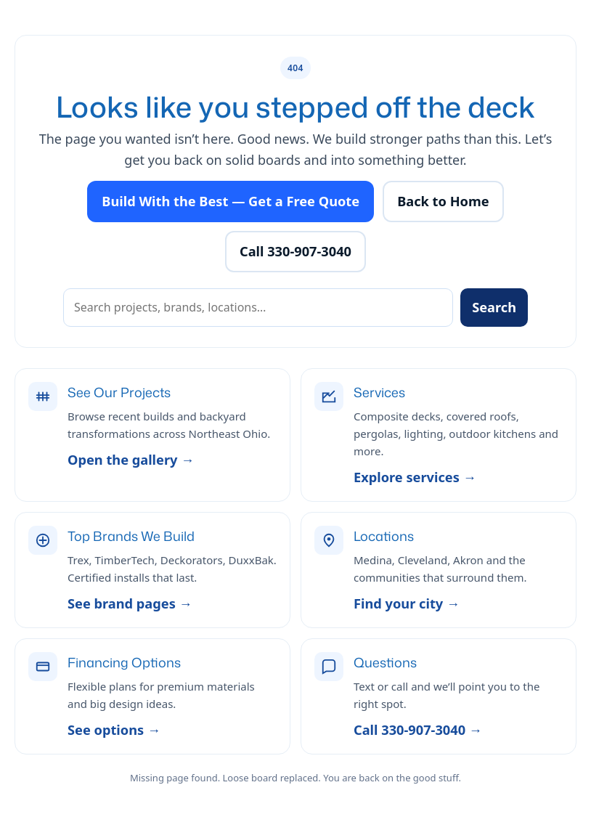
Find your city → (407, 603)
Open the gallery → (131, 459)
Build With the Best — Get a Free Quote (230, 201)
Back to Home (443, 201)
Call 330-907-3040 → (418, 730)
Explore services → (415, 477)
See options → (114, 730)
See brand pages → (130, 603)
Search (494, 307)
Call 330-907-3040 (295, 251)
